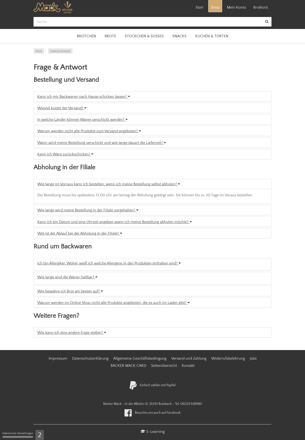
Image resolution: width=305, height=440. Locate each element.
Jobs (253, 358)
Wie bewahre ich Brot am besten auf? (70, 291)
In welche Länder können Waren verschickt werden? (82, 119)
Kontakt (188, 365)
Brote (110, 36)
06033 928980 (191, 404)
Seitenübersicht (164, 365)
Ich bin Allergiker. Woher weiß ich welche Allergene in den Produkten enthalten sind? (109, 263)
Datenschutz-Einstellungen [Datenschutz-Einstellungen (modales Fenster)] (17, 435)
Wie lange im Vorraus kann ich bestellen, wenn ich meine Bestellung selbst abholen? (108, 184)
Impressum (58, 358)
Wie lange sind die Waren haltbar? (67, 277)
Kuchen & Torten (211, 36)
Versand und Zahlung (188, 358)
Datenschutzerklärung (90, 358)
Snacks (179, 36)
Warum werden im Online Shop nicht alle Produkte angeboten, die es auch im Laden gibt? (113, 303)
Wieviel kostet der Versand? (61, 108)
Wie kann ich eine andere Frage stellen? (71, 332)
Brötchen (86, 36)
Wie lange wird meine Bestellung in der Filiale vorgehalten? (87, 210)
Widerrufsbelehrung (228, 358)
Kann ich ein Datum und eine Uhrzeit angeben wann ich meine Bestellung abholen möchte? (114, 222)
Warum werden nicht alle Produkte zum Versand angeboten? (89, 131)
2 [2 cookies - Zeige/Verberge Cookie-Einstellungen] (39, 435)
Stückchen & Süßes (144, 36)
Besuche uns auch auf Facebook (152, 413)
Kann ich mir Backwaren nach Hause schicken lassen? (83, 96)
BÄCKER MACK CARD (128, 365)
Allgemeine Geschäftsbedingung (139, 358)
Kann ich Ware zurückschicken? (65, 154)
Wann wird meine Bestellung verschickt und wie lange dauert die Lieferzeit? (101, 143)
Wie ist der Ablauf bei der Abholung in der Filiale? (79, 233)
